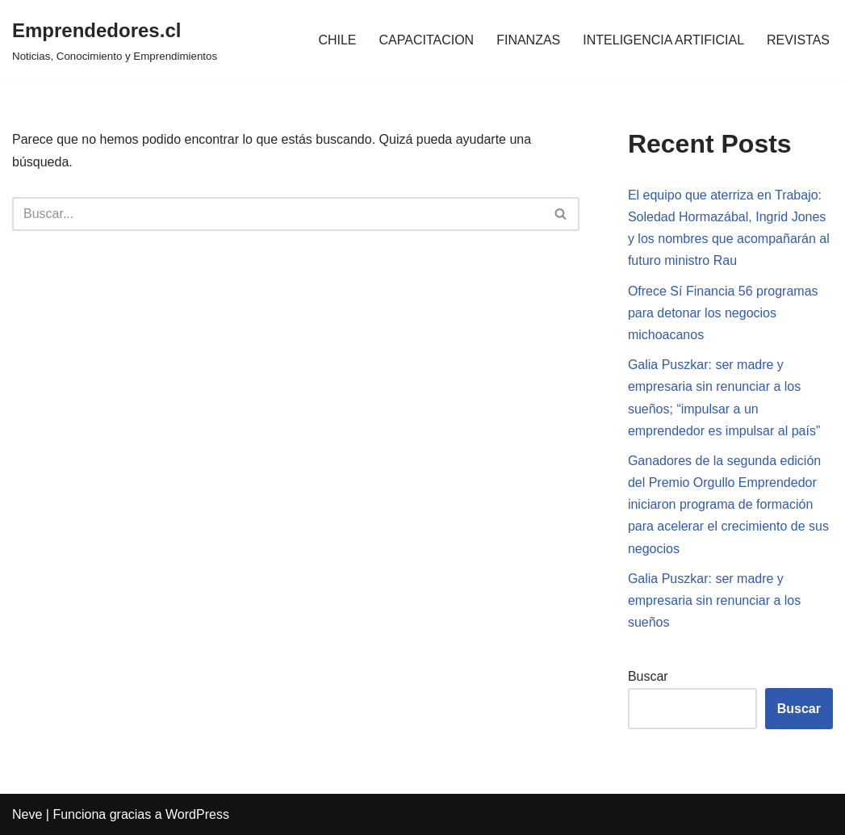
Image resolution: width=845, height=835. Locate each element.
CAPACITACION (427, 40)
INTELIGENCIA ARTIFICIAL (663, 40)
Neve (27, 814)
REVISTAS (798, 40)
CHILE (337, 40)
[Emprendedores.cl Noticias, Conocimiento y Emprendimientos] (114, 40)
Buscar (648, 676)
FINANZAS (528, 40)
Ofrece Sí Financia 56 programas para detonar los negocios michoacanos (723, 313)
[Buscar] (277, 214)
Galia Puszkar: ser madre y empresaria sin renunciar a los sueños (714, 600)
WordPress (197, 814)
